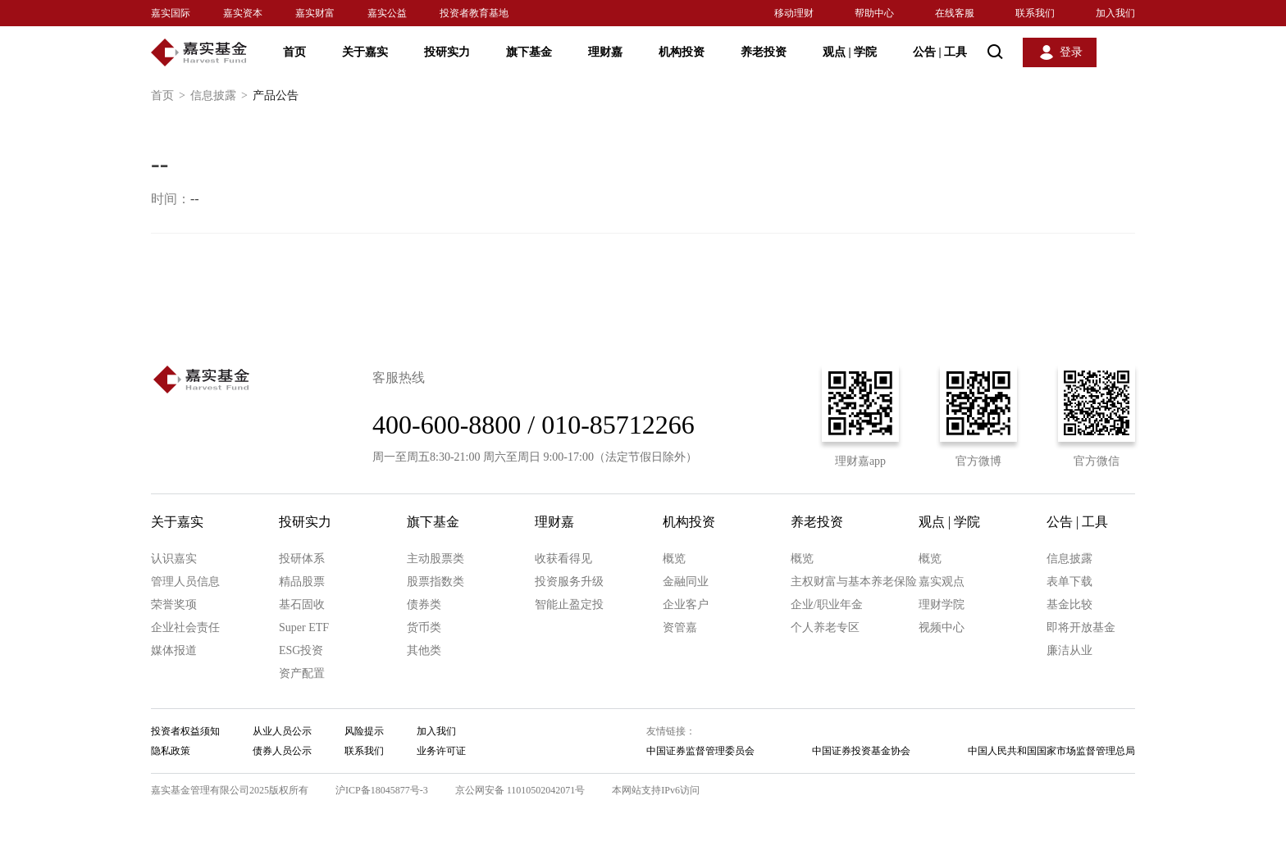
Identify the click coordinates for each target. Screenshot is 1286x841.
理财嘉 (605, 52)
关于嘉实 (365, 52)
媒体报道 (174, 650)
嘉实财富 (315, 13)
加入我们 (1115, 13)
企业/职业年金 (827, 604)
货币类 (424, 627)
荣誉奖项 (174, 604)
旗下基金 (529, 52)
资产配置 (302, 673)
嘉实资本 (242, 13)
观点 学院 (850, 52)
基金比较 (1069, 604)
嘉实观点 (941, 581)
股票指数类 (435, 581)
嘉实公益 (387, 13)
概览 (674, 558)
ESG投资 (301, 650)
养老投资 (764, 52)
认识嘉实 (174, 558)
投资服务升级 (569, 581)
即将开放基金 (1081, 627)
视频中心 (941, 627)
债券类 (424, 604)
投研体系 (302, 558)
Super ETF (304, 627)
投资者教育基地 (474, 13)
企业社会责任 (185, 627)
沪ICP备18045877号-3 (381, 790)
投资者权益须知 (185, 731)
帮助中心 (874, 13)
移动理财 (794, 13)
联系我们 (1035, 13)
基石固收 (302, 604)
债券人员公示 (282, 751)
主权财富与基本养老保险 (854, 581)
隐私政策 (170, 751)
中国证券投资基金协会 (861, 751)
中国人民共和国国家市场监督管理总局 (1051, 751)
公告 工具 (940, 52)
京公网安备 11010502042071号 (520, 790)
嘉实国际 (170, 13)
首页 (294, 52)
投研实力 (447, 52)
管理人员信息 (185, 581)
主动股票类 (435, 558)
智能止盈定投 (569, 604)
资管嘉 (680, 627)
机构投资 (682, 52)
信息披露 (221, 96)
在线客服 (954, 13)
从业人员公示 (282, 731)
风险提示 (364, 731)
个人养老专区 (825, 627)
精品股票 (302, 581)
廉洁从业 (1069, 650)
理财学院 (941, 604)
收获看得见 (563, 558)
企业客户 (686, 604)
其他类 (424, 650)
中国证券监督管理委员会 (700, 751)
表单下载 (1069, 581)
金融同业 (686, 581)
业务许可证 (441, 751)
